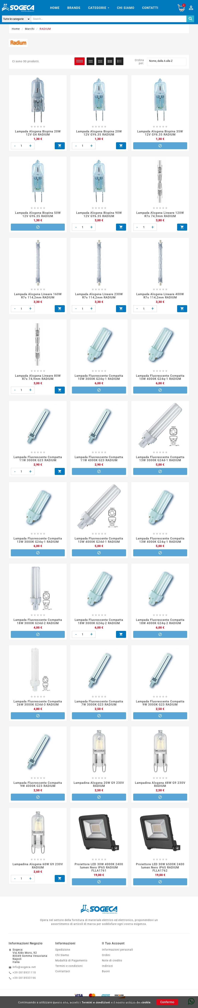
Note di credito (112, 953)
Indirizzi (107, 958)
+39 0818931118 (24, 965)
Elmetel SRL (135, 994)
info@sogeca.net (24, 960)
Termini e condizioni (96, 1002)
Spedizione (62, 942)
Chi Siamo (62, 948)
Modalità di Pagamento (71, 953)
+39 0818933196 (24, 970)
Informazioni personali (117, 942)
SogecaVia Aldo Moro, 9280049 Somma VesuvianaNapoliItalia (30, 949)
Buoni (106, 964)
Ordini (106, 948)
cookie (146, 1002)
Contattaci (62, 964)
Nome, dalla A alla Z (166, 62)
